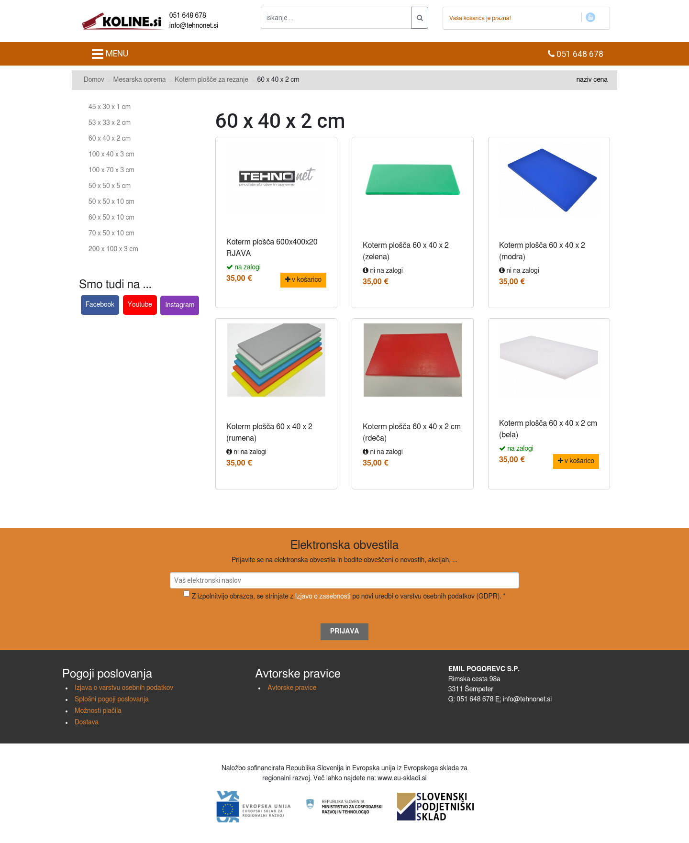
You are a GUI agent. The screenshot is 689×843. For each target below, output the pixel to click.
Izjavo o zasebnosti (323, 596)
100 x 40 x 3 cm (111, 154)
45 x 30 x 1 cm (110, 107)
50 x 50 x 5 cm (110, 186)
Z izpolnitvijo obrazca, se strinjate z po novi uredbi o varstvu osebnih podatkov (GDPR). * (349, 596)
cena (600, 80)
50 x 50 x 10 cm (111, 202)
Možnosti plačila (98, 711)
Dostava (87, 722)
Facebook (100, 304)
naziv (584, 80)
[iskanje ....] (336, 18)
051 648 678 (187, 15)
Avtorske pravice (291, 688)
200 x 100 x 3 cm (113, 249)
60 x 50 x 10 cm (111, 217)
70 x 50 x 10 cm (111, 233)
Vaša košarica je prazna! (480, 18)
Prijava (344, 631)
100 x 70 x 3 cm (111, 170)
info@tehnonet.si (194, 25)
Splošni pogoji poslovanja (112, 699)
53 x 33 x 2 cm (110, 123)
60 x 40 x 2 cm (110, 138)
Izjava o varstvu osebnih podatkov (124, 688)
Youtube (140, 304)
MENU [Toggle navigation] (109, 54)
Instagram (179, 305)
